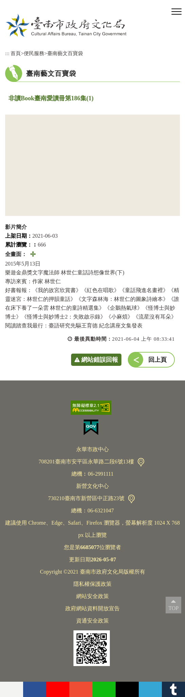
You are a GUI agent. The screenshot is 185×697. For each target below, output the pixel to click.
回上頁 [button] (157, 359)
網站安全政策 (92, 596)
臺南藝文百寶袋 (65, 53)
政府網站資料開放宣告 (92, 608)
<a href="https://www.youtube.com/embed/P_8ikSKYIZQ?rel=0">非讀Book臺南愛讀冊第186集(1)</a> (92, 165)
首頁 (16, 53)
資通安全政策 (92, 621)
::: (7, 53)
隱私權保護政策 (92, 584)
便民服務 (34, 53)
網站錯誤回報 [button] (99, 359)
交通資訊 (141, 462)
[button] (176, 11)
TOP (173, 608)
